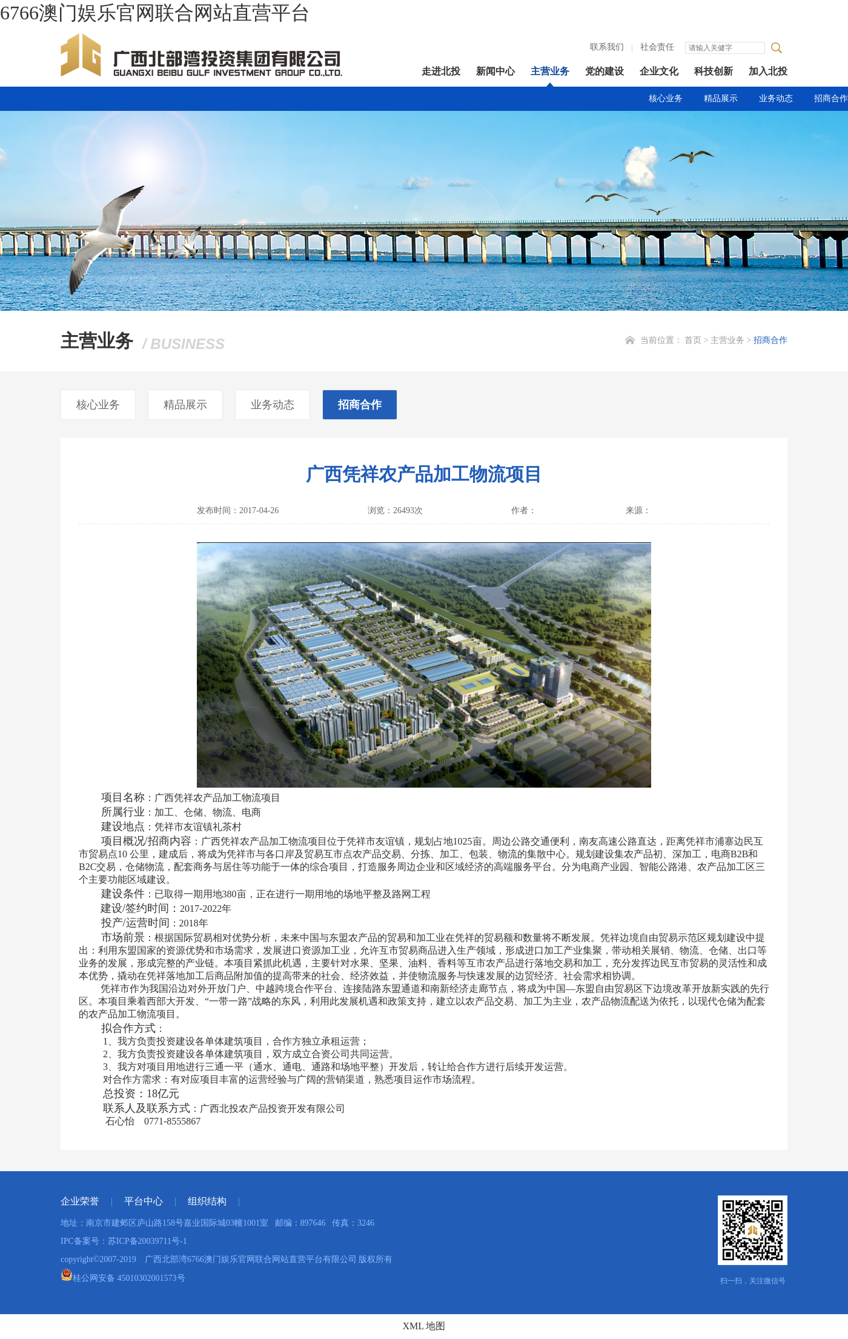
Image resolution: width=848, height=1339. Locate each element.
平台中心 (143, 1201)
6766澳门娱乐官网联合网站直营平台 (155, 13)
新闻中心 (495, 71)
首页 (692, 340)
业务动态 (776, 98)
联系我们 (607, 46)
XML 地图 (424, 1326)
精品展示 (721, 98)
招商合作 (831, 98)
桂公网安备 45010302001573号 (123, 1278)
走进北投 (441, 71)
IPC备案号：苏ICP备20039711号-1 (124, 1241)
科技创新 (713, 71)
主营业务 (550, 71)
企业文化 (659, 71)
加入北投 (768, 71)
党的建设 (604, 71)
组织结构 (207, 1201)
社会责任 (657, 46)
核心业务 (666, 98)
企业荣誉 (80, 1201)
